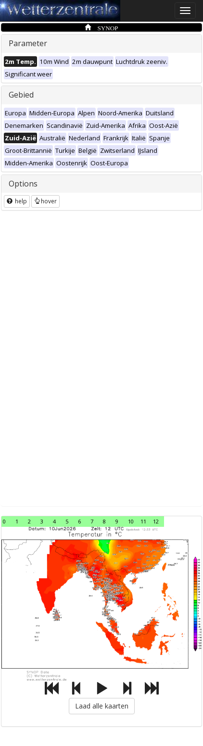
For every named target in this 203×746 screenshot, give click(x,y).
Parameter (28, 43)
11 (143, 521)
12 (156, 521)
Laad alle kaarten (101, 705)
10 (131, 521)
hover (45, 201)
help (17, 201)
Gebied (21, 94)
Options (23, 183)
